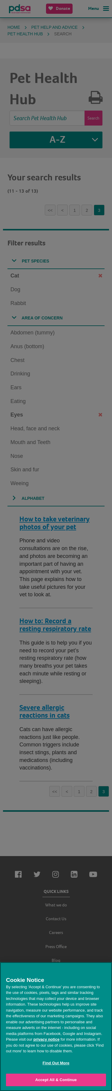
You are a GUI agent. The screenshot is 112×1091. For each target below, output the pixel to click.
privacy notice (46, 1039)
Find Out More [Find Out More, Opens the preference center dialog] (56, 1063)
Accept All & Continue (56, 1080)
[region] (56, 1026)
